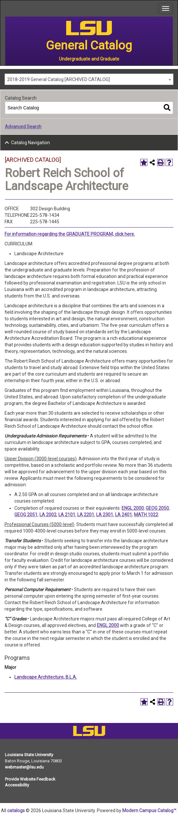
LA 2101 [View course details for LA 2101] (66, 514)
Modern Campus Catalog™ (149, 810)
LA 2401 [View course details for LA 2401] (123, 514)
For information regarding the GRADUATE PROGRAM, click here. (70, 234)
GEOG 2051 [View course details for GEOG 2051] (25, 514)
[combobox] (89, 79)
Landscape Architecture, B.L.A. (45, 677)
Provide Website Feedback (30, 779)
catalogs (16, 810)
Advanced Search (23, 126)
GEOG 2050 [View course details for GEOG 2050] (157, 508)
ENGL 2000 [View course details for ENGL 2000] (133, 508)
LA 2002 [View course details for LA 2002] (47, 514)
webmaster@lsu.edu (24, 767)
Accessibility (17, 785)
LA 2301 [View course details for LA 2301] (104, 514)
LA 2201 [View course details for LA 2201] (85, 514)
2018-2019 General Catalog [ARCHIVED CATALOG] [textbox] (58, 79)
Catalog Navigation (30, 142)
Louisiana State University (29, 754)
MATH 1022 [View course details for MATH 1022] (146, 514)
